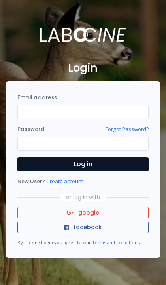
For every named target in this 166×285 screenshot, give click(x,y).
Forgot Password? (127, 129)
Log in (83, 164)
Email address (37, 97)
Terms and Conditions (116, 242)
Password (31, 129)
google (83, 213)
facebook (83, 227)
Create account (64, 181)
